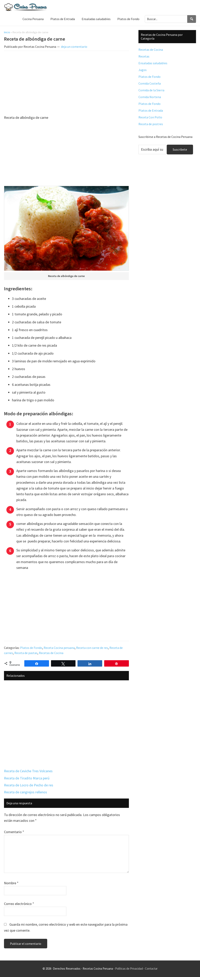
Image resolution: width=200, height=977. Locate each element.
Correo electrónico (19, 903)
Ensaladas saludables (152, 63)
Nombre (11, 883)
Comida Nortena (149, 97)
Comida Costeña (149, 83)
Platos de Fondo (31, 648)
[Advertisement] (66, 83)
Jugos (142, 70)
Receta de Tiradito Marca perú (26, 778)
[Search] (191, 19)
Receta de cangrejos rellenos (25, 792)
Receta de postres (150, 124)
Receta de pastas (25, 653)
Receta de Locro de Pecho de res (28, 785)
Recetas (143, 56)
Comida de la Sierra (151, 90)
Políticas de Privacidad (129, 968)
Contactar (151, 968)
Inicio (7, 32)
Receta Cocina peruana (59, 648)
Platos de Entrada (150, 110)
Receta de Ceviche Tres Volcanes (28, 771)
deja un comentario (74, 47)
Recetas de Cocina (51, 653)
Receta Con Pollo (150, 117)
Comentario (14, 832)
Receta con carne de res (92, 648)
